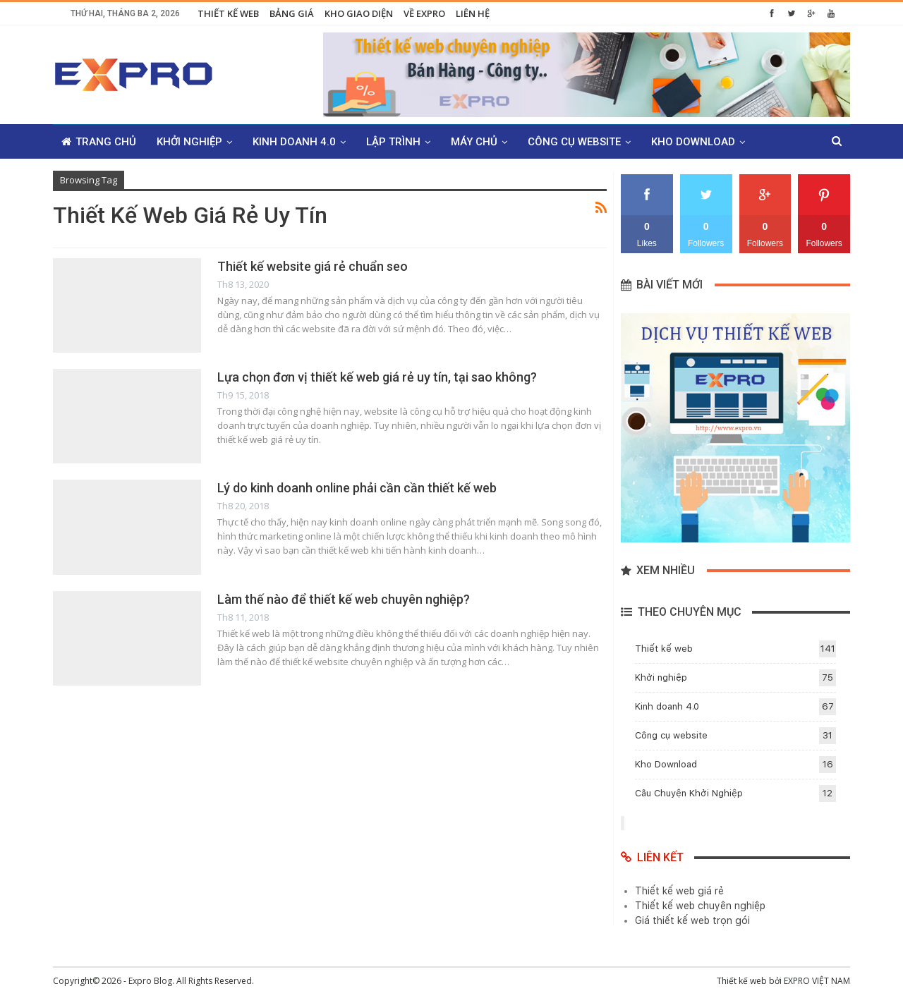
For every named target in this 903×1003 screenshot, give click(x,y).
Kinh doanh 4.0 (294, 141)
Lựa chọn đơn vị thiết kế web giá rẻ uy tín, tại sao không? (377, 377)
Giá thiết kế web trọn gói (692, 920)
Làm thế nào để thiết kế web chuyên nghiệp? (343, 599)
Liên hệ (473, 13)
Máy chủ (474, 141)
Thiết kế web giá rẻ (679, 890)
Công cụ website (574, 141)
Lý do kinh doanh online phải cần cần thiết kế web (357, 487)
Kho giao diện (359, 13)
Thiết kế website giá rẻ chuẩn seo (312, 266)
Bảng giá (291, 13)
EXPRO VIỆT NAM (817, 981)
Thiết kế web (228, 13)
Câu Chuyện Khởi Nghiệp (689, 793)
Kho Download (693, 141)
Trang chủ (98, 141)
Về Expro (424, 13)
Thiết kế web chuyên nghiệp (700, 905)
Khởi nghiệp (189, 141)
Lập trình (393, 141)
